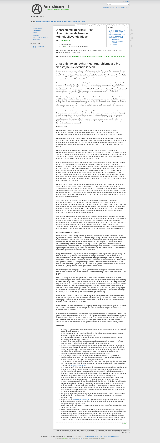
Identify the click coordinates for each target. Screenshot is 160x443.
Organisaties (36, 39)
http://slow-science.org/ (77, 365)
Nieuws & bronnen (38, 41)
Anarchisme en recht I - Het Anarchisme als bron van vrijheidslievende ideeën (116, 31)
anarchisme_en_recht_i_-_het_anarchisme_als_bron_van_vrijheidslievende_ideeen (60, 21)
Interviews (36, 34)
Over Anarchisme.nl (38, 46)
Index (127, 7)
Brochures (36, 35)
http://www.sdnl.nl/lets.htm (81, 399)
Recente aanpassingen (108, 7)
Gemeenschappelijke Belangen (117, 42)
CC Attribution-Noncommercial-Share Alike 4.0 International (102, 436)
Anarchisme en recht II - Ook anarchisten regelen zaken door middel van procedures (98, 56)
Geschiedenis (37, 30)
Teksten (35, 32)
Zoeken (128, 4)
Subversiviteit (115, 39)
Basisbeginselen (37, 28)
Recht (125, 423)
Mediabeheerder (120, 7)
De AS (66, 46)
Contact (35, 48)
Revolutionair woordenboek (40, 37)
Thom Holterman (65, 40)
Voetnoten (114, 44)
